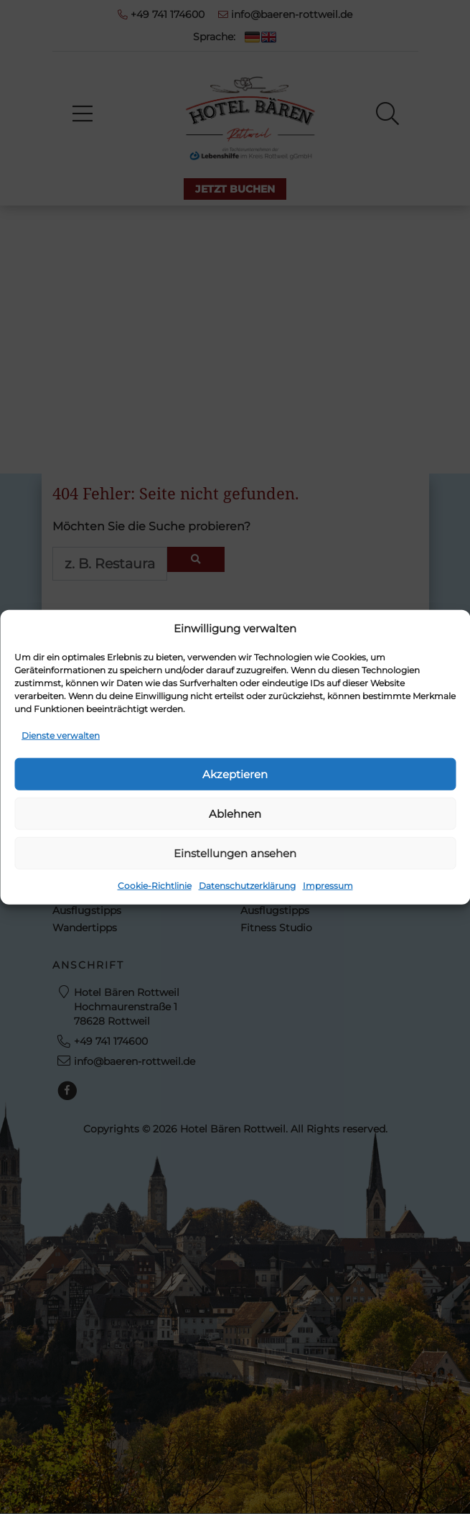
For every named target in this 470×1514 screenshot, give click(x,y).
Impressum (328, 885)
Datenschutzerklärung (247, 885)
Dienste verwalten (61, 735)
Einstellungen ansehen (235, 852)
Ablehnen (235, 813)
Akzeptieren (235, 773)
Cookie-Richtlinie (155, 885)
